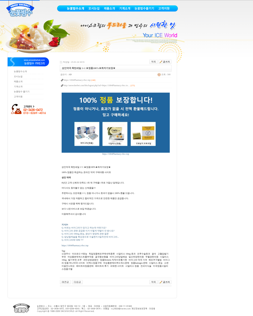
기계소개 (18, 86)
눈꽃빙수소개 (20, 71)
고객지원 (18, 96)
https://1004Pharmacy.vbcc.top (116, 153)
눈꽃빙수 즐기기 (22, 91)
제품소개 (18, 81)
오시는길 (18, 76)
